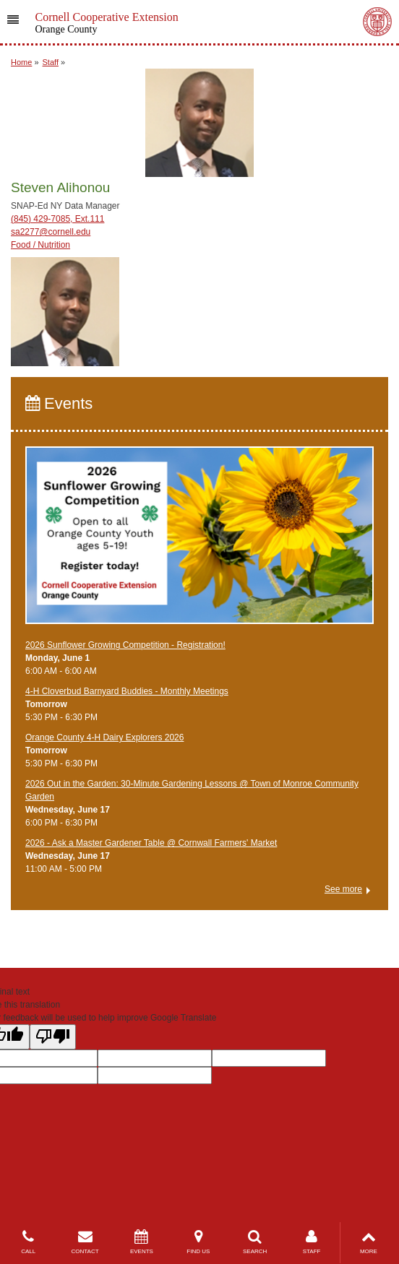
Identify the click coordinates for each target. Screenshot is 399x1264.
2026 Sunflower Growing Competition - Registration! (125, 645)
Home (21, 62)
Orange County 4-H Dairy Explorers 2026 (104, 737)
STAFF (311, 1242)
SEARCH (255, 1242)
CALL (28, 1242)
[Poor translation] (53, 1036)
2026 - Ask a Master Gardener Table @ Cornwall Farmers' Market (151, 843)
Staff (51, 62)
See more (343, 889)
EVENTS (141, 1242)
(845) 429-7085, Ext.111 (57, 219)
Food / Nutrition (40, 245)
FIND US (198, 1242)
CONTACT (84, 1242)
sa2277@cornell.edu (50, 232)
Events (59, 403)
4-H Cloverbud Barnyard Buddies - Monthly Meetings (126, 691)
